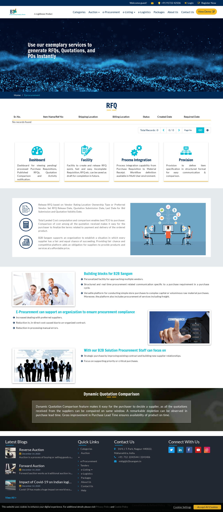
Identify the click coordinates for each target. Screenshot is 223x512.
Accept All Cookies (207, 507)
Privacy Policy (103, 506)
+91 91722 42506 (169, 2)
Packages (159, 12)
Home (17, 95)
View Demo (206, 11)
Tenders (83, 465)
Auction (94, 12)
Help (82, 490)
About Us (173, 12)
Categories (79, 12)
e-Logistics (144, 12)
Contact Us (187, 12)
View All (10, 497)
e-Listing (129, 12)
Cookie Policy (121, 506)
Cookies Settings (182, 507)
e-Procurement (111, 12)
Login (189, 2)
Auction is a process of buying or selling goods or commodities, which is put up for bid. (65, 457)
